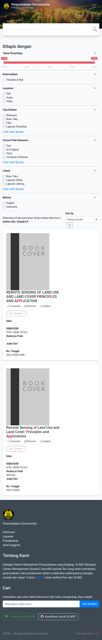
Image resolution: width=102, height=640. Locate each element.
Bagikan (45, 306)
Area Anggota (11, 545)
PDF (8, 93)
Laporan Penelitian (16, 126)
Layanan (8, 536)
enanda (32, 306)
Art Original (12, 149)
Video (9, 101)
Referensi (11, 115)
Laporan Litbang (15, 183)
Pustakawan (10, 540)
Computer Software (17, 157)
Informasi (9, 532)
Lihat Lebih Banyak (13, 131)
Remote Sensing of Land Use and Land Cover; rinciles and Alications (32, 431)
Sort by (69, 213)
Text (8, 145)
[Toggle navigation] (94, 6)
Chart (9, 153)
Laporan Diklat (14, 180)
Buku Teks (12, 119)
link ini (39, 577)
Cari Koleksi (89, 604)
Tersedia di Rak (14, 79)
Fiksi (8, 122)
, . (16, 313)
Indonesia (11, 206)
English (10, 203)
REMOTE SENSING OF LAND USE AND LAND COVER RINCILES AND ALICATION (32, 296)
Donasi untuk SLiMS (20, 616)
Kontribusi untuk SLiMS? (58, 616)
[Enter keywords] (41, 604)
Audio (9, 97)
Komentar (14, 306)
